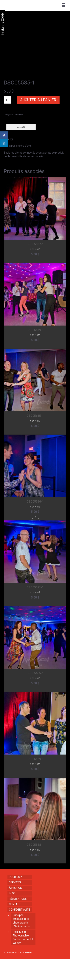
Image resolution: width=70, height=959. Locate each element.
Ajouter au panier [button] (35, 260)
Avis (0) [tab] (21, 127)
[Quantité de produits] (7, 100)
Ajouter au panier (38, 100)
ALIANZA (19, 114)
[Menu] (63, 5)
